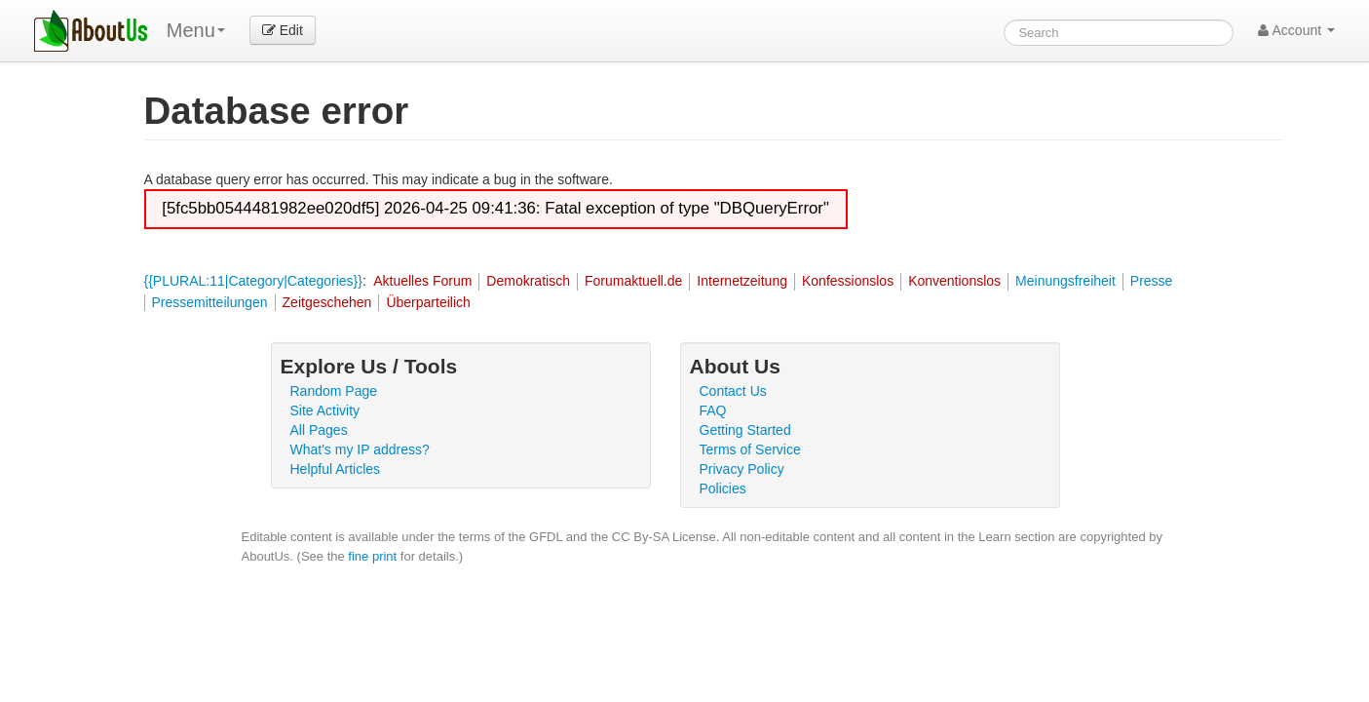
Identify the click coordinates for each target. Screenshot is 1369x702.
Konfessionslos (848, 281)
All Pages (319, 430)
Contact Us (733, 391)
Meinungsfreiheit (1065, 281)
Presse (1151, 281)
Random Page (334, 391)
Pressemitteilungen (210, 302)
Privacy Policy (742, 469)
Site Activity (325, 410)
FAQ (713, 410)
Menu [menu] (196, 30)
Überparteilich (428, 302)
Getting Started (745, 430)
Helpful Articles (335, 469)
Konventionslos (954, 281)
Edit (282, 30)
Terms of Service (750, 449)
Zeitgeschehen (327, 302)
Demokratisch (528, 281)
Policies (723, 488)
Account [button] (1296, 30)
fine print (372, 556)
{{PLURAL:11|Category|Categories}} (253, 281)
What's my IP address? (360, 449)
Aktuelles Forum (422, 281)
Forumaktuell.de (633, 281)
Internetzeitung (742, 281)
